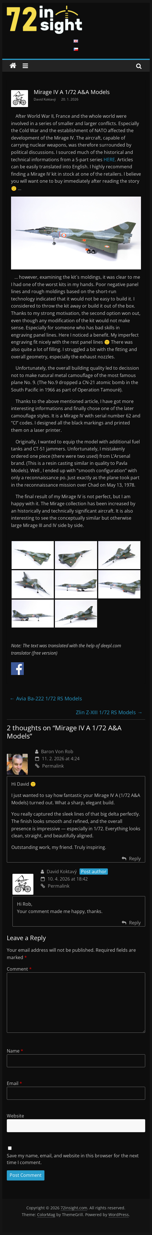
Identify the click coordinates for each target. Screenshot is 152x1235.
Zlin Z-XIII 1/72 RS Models (109, 712)
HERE (109, 159)
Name (15, 1051)
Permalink (49, 766)
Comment (19, 969)
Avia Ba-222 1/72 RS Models (46, 698)
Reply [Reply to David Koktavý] (135, 923)
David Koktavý (45, 99)
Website (15, 1116)
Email (14, 1083)
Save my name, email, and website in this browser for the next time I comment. (73, 1159)
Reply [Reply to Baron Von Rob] (135, 858)
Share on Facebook (17, 668)
